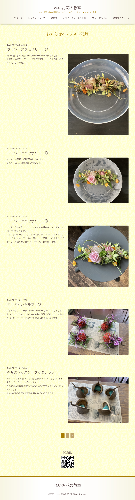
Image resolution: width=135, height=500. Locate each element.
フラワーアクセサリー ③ (27, 49)
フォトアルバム (99, 18)
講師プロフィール (121, 18)
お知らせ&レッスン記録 (74, 18)
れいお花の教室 (67, 8)
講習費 (54, 18)
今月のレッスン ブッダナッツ (31, 372)
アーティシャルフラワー (26, 304)
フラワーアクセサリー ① (27, 221)
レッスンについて (36, 18)
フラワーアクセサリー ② (27, 153)
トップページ (15, 18)
